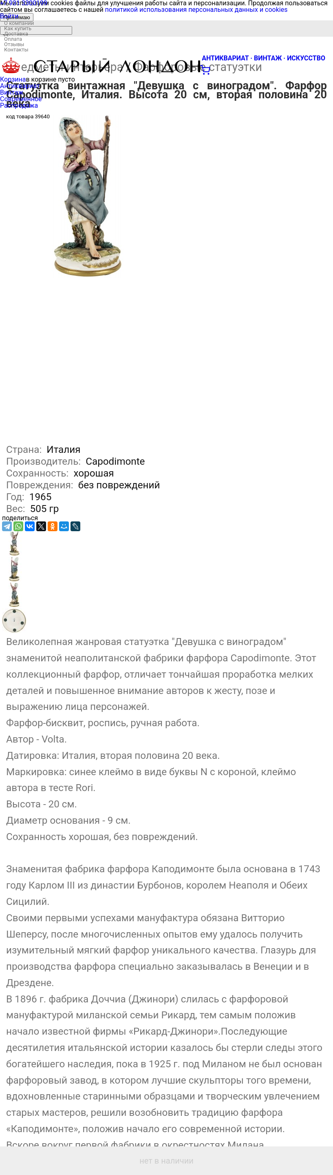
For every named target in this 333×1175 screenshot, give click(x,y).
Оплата (13, 39)
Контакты (16, 50)
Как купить (17, 28)
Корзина (13, 79)
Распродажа (19, 105)
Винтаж (11, 92)
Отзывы (14, 44)
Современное (21, 99)
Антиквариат (20, 86)
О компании (19, 23)
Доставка (16, 34)
